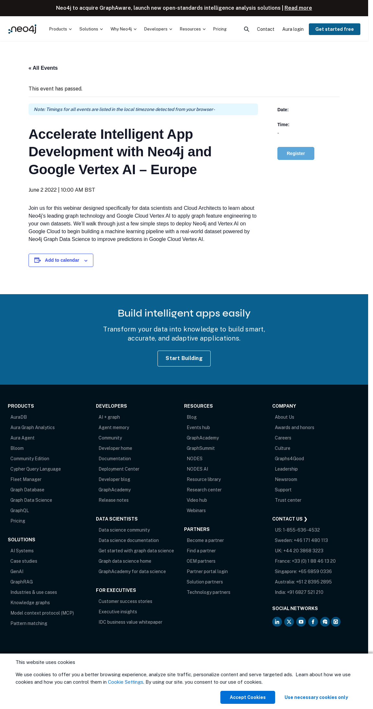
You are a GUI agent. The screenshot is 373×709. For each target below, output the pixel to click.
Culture (282, 448)
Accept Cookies (248, 697)
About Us (284, 417)
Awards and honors (294, 427)
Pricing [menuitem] (220, 29)
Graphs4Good (289, 458)
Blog (192, 417)
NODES (195, 458)
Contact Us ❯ (290, 519)
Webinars (196, 510)
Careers (283, 437)
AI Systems (22, 550)
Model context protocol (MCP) (42, 613)
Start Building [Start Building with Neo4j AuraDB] (184, 358)
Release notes (114, 500)
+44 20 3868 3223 (303, 550)
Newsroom (286, 479)
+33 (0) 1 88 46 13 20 (314, 561)
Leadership (286, 469)
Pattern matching (28, 623)
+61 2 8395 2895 (314, 581)
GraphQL (19, 510)
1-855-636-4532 (301, 530)
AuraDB (18, 417)
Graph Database (27, 489)
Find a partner (201, 550)
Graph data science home (125, 561)
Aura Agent (22, 437)
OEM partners (201, 561)
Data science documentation (129, 540)
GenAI (16, 571)
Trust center (288, 500)
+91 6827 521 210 (305, 592)
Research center (204, 489)
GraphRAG (21, 581)
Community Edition (29, 458)
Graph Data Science (31, 500)
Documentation (115, 458)
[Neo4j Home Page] (22, 29)
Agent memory (114, 427)
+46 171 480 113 (311, 540)
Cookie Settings (125, 682)
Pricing (17, 520)
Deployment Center (119, 469)
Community (110, 437)
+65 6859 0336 (315, 571)
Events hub (198, 427)
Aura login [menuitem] (293, 29)
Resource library (204, 479)
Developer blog (114, 479)
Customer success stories (125, 601)
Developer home (115, 448)
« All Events (43, 68)
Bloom (17, 448)
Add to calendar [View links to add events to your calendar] (62, 260)
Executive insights (118, 611)
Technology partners (208, 592)
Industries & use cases (33, 592)
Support (283, 489)
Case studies (23, 561)
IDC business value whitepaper (130, 622)
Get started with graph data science (136, 550)
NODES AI (197, 469)
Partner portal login (207, 571)
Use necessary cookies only (316, 697)
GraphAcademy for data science (132, 571)
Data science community (124, 530)
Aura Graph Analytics (32, 427)
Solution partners (205, 581)
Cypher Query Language (35, 469)
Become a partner (205, 540)
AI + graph (109, 417)
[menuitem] (60, 29)
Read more (298, 8)
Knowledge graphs (30, 602)
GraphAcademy (115, 489)
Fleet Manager (25, 479)
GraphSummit (201, 448)
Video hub (197, 500)
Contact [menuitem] (265, 29)
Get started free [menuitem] (334, 29)
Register (296, 153)
